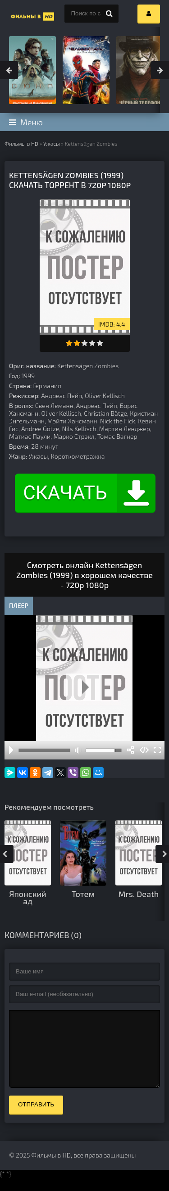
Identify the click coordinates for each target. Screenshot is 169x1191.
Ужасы (51, 143)
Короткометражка (78, 456)
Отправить (36, 1118)
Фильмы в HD (21, 143)
